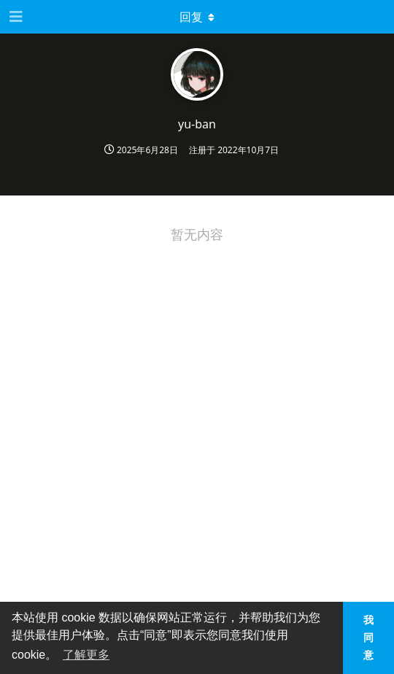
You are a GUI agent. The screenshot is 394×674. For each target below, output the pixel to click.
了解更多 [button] (86, 654)
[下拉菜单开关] (197, 17)
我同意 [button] (368, 637)
